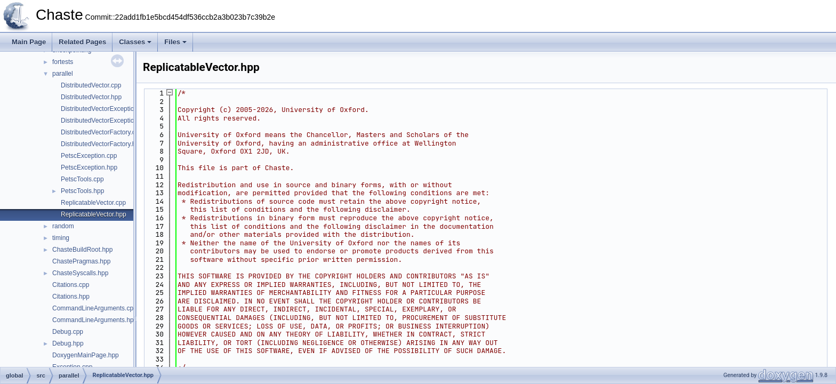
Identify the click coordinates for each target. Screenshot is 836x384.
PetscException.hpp (89, 167)
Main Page (29, 42)
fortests (62, 62)
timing (60, 238)
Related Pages (82, 42)
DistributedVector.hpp (91, 97)
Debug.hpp (68, 343)
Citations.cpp (70, 285)
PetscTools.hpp (82, 191)
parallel (62, 73)
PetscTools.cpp (82, 179)
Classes (135, 42)
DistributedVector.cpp (91, 85)
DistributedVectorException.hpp (105, 120)
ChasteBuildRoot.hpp (82, 249)
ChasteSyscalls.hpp (80, 273)
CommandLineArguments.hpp (94, 320)
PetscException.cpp (89, 155)
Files (175, 42)
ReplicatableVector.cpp (93, 202)
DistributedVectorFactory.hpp (102, 144)
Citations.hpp (71, 296)
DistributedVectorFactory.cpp (101, 132)
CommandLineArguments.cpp (94, 308)
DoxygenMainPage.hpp (85, 355)
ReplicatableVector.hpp (93, 214)
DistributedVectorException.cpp (105, 109)
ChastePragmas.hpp (81, 261)
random (63, 226)
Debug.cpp (67, 331)
